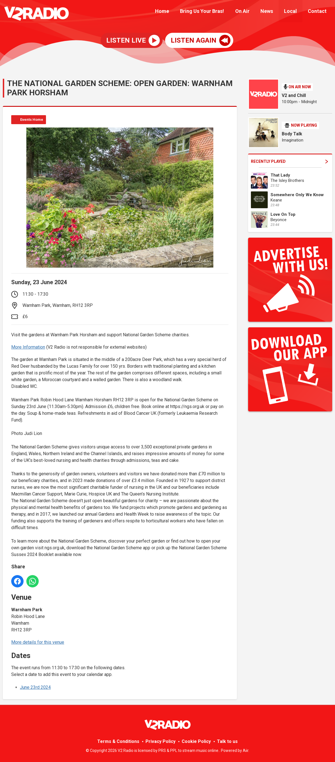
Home (173, 12)
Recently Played (289, 161)
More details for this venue (37, 642)
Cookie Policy (196, 741)
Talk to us (227, 741)
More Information (28, 347)
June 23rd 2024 (35, 687)
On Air (249, 12)
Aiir (245, 750)
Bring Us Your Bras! (211, 12)
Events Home (31, 119)
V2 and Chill (294, 95)
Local (293, 12)
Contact (318, 12)
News (271, 12)
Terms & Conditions (118, 741)
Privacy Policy (160, 741)
